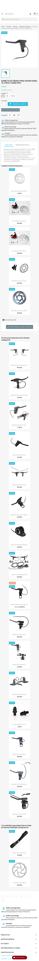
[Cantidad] (3, 104)
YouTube (16, 896)
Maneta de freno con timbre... (20, 515)
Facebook (2, 896)
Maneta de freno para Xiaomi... (19, 604)
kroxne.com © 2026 (7, 956)
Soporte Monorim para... (20, 853)
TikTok (2, 900)
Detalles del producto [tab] (22, 145)
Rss (12, 896)
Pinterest (18, 115)
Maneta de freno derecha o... (19, 365)
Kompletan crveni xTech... (19, 251)
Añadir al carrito (18, 104)
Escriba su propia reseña (10, 110)
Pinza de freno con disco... (19, 281)
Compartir (10, 115)
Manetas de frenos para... (19, 425)
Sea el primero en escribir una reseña (19, 327)
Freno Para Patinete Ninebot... (19, 545)
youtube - (11, 959)
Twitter (7, 896)
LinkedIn (30, 896)
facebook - (4, 959)
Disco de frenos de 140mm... (19, 311)
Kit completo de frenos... (19, 221)
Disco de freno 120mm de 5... (19, 191)
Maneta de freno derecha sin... (19, 395)
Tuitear (14, 115)
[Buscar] (19, 19)
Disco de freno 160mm (19, 883)
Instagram (26, 896)
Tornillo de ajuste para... (20, 724)
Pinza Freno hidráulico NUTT (19, 574)
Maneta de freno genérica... (19, 784)
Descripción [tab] (9, 145)
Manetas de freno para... (19, 485)
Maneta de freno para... (19, 455)
